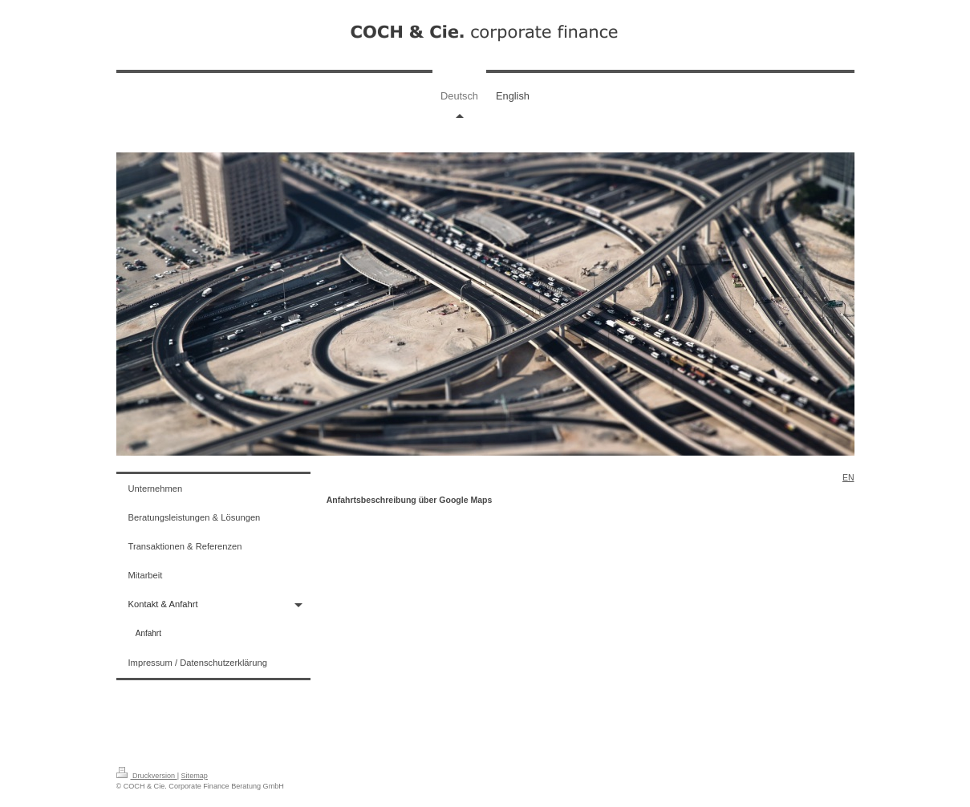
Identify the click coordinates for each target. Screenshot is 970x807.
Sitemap (194, 776)
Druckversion (146, 776)
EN (848, 477)
